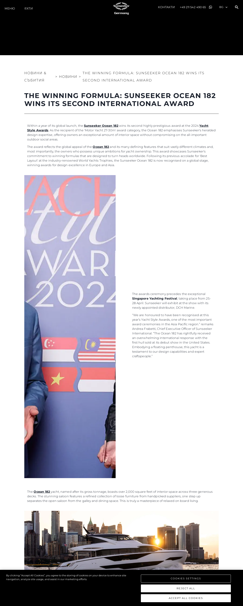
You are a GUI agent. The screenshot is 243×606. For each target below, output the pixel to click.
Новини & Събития (35, 76)
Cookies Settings (186, 578)
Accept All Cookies (186, 598)
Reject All (186, 588)
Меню (10, 8)
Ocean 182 (101, 147)
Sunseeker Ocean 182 (101, 126)
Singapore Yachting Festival (154, 298)
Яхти (28, 8)
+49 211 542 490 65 (193, 7)
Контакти (166, 7)
